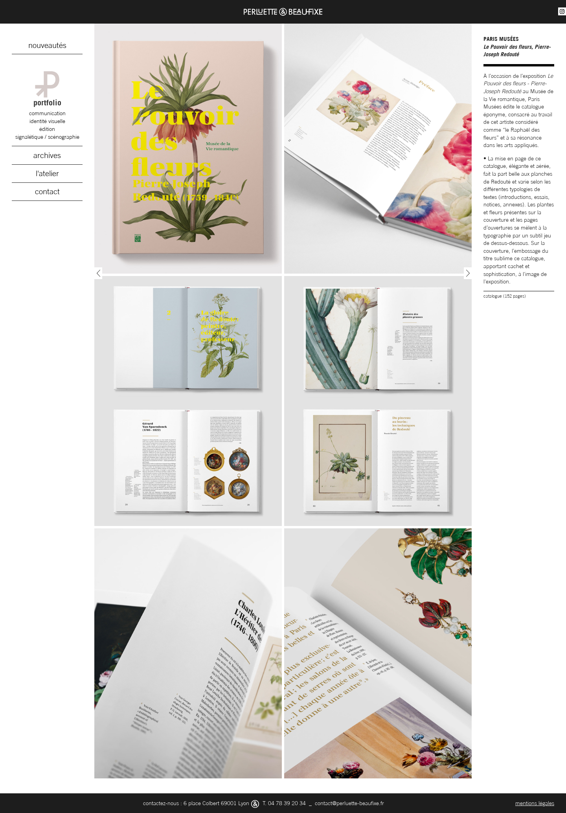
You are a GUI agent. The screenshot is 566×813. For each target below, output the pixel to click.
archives (47, 155)
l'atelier (47, 173)
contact (47, 191)
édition (47, 128)
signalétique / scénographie (47, 136)
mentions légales (534, 803)
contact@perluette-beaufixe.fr (349, 803)
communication (47, 113)
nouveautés (47, 45)
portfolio (47, 89)
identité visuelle (47, 121)
